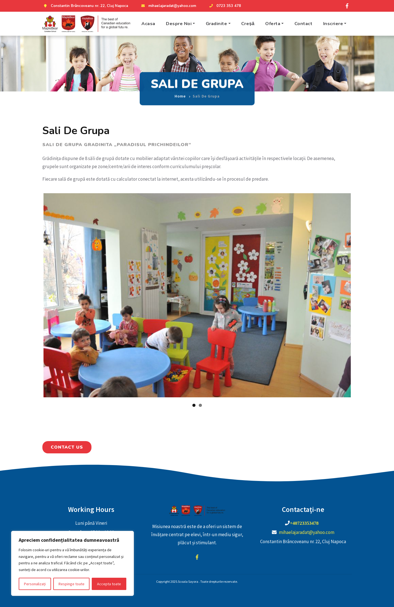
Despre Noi (179, 23)
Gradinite (216, 23)
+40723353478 (304, 523)
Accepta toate (109, 583)
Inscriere (333, 23)
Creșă (248, 23)
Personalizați (35, 583)
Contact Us (67, 447)
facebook (197, 557)
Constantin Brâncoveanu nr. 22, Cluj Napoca (85, 5)
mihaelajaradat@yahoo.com (168, 5)
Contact (303, 23)
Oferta (272, 23)
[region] (72, 563)
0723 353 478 (224, 5)
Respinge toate (71, 583)
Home (180, 92)
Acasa (148, 23)
